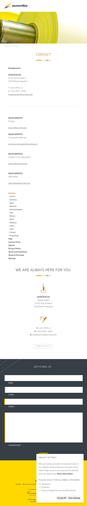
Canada (12, 232)
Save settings (74, 498)
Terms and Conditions (17, 252)
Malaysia (12, 222)
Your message (14, 445)
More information (65, 473)
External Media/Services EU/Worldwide (59, 490)
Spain (11, 203)
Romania (12, 206)
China (11, 226)
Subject (11, 406)
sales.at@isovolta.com (17, 163)
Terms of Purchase (16, 255)
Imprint (11, 245)
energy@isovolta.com (17, 127)
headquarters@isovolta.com (20, 94)
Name (10, 383)
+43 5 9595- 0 (44, 328)
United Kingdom (15, 209)
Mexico (12, 216)
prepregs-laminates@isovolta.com (23, 144)
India (11, 229)
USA (11, 213)
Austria (12, 196)
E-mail (11, 395)
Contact (7, 46)
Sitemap (11, 258)
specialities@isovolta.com (19, 183)
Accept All (61, 498)
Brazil (11, 219)
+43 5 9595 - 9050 (44, 331)
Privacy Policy (14, 248)
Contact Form (14, 242)
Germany (13, 199)
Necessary (46, 484)
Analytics (46, 487)
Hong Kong (13, 235)
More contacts (43, 346)
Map (10, 239)
